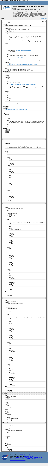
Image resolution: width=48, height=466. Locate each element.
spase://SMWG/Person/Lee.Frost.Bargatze (23, 50)
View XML (42, 18)
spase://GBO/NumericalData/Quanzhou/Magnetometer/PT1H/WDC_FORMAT (23, 64)
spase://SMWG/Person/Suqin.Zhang (22, 48)
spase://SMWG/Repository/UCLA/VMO (14, 73)
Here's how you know (24, 0)
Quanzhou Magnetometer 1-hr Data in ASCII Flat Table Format (28, 6)
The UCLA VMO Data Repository (7, 8)
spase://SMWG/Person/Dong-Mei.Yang (23, 46)
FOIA (28, 458)
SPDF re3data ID (38, 457)
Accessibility (22, 458)
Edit (46, 18)
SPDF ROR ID (28, 457)
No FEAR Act (35, 458)
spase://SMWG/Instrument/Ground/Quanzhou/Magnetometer (16, 109)
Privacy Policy (44, 458)
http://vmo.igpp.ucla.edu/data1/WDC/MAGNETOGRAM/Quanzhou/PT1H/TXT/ (23, 84)
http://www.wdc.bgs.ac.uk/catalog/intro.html (17, 57)
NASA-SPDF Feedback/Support (26, 454)
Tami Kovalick (19, 457)
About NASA (13, 458)
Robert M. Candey (28, 456)
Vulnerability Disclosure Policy (18, 460)
